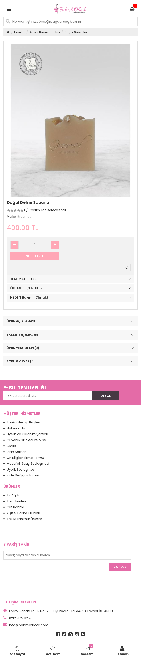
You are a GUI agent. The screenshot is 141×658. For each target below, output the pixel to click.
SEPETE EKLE (35, 256)
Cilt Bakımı (15, 507)
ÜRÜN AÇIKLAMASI (71, 321)
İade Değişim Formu (23, 475)
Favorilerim (52, 650)
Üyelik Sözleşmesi (21, 469)
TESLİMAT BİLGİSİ (24, 279)
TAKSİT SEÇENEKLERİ (71, 334)
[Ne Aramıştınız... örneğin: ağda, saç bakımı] (70, 21)
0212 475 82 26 (20, 618)
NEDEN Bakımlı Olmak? (29, 298)
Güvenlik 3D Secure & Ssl (26, 440)
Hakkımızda (16, 428)
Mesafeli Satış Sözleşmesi (28, 463)
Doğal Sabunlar (76, 32)
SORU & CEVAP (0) (71, 361)
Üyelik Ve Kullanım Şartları (27, 434)
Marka (11, 217)
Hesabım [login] (122, 650)
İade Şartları (16, 451)
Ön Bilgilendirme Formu (25, 457)
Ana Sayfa (17, 650)
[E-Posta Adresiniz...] (47, 395)
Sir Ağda (13, 495)
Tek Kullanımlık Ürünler (24, 518)
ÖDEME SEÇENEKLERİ (26, 288)
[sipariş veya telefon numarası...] (67, 555)
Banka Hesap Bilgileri (23, 422)
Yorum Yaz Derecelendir (48, 210)
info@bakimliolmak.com (28, 625)
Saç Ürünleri (16, 501)
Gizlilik (11, 445)
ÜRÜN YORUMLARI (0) (71, 348)
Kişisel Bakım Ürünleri (45, 32)
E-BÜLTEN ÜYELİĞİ (24, 387)
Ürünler (19, 32)
